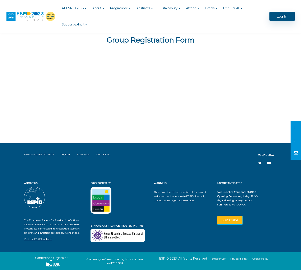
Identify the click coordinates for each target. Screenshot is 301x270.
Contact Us (103, 154)
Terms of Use (218, 258)
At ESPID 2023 (73, 8)
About (96, 8)
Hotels (209, 8)
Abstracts (143, 8)
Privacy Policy (238, 258)
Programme (119, 8)
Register (65, 154)
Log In (282, 16)
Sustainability (168, 8)
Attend (191, 8)
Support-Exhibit (73, 24)
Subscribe (230, 220)
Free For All (231, 8)
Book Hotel (83, 154)
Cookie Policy (260, 258)
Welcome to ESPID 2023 (39, 154)
